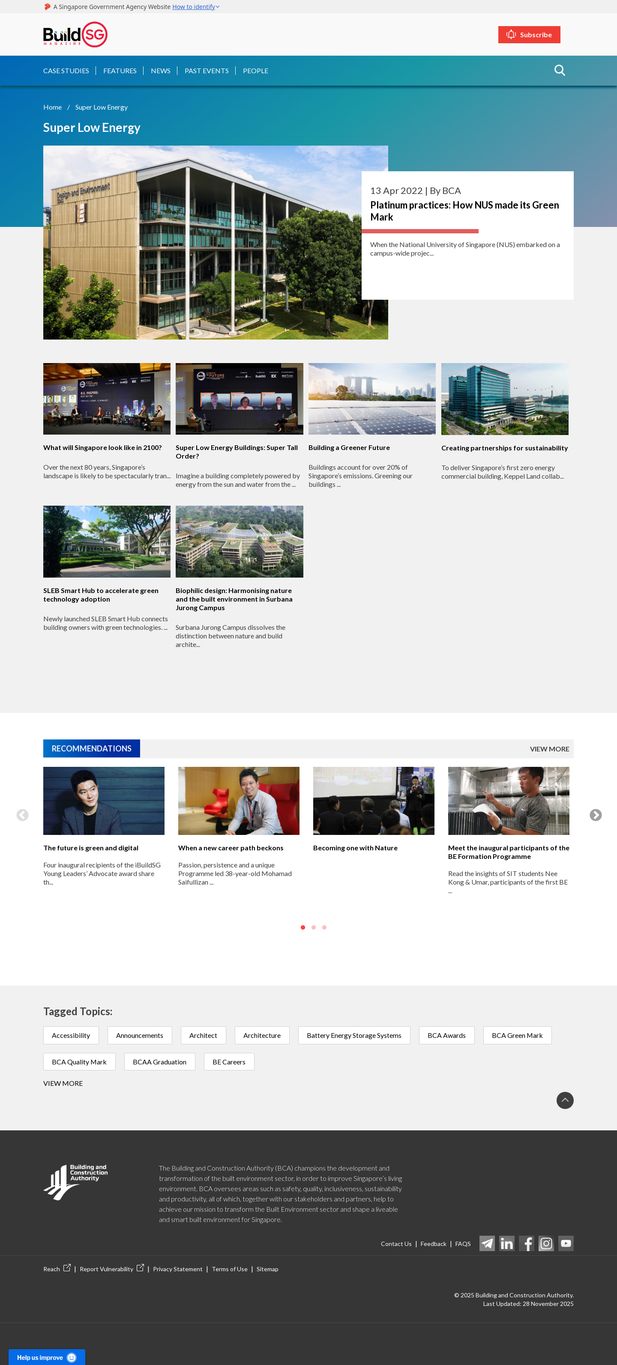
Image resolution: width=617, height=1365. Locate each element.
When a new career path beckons (231, 847)
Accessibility (71, 1035)
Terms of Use (230, 1269)
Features (120, 70)
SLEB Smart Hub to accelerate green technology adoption (101, 594)
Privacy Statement (178, 1269)
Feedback (433, 1243)
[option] (104, 849)
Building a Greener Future (349, 447)
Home (52, 106)
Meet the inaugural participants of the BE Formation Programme (508, 851)
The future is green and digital (90, 847)
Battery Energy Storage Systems (356, 1035)
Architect (205, 1035)
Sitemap (268, 1269)
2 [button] (313, 927)
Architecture (263, 1035)
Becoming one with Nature (355, 847)
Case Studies (66, 70)
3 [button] (324, 927)
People (255, 70)
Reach (57, 1269)
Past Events (207, 70)
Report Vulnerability (112, 1269)
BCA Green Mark (520, 1035)
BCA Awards (449, 1035)
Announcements (140, 1035)
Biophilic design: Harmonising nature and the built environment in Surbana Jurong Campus (234, 598)
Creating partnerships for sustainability (504, 447)
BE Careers (230, 1061)
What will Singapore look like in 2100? (102, 447)
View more (63, 1083)
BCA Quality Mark (80, 1061)
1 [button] (303, 927)
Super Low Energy (101, 106)
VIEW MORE (549, 748)
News (161, 70)
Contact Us (396, 1243)
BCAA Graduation (161, 1061)
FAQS (463, 1243)
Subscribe (543, 34)
